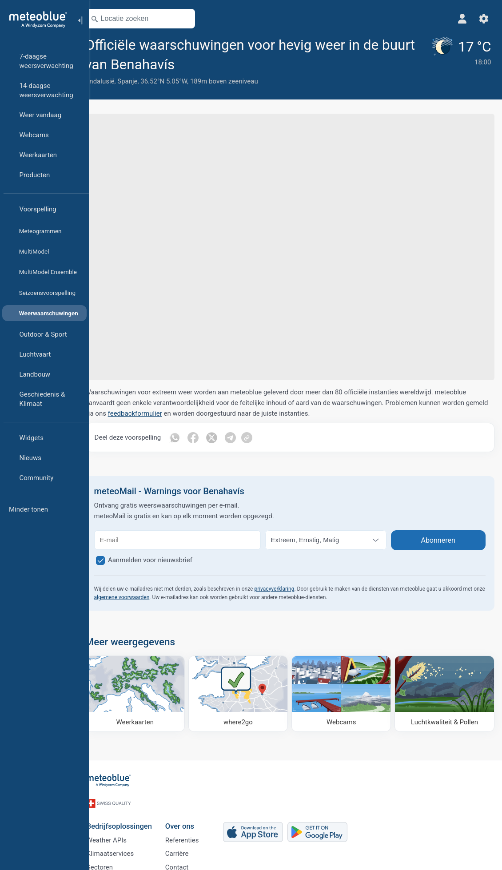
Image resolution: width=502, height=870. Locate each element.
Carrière (188, 848)
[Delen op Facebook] (206, 437)
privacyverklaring (287, 589)
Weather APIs (118, 834)
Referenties (193, 834)
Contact (187, 863)
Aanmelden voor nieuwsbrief (163, 560)
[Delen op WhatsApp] (187, 437)
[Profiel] (461, 19)
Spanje (140, 81)
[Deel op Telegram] (243, 437)
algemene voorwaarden (157, 597)
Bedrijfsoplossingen (130, 818)
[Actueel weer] (459, 61)
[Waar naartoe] (246, 693)
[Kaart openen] (196, 18)
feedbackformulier (171, 413)
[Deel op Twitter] (224, 437)
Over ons (190, 818)
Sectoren (111, 863)
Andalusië (112, 81)
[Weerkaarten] (146, 693)
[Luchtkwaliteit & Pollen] (445, 693)
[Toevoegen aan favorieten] (198, 63)
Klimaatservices (121, 848)
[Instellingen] (482, 19)
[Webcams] (345, 693)
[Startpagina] (35, 19)
